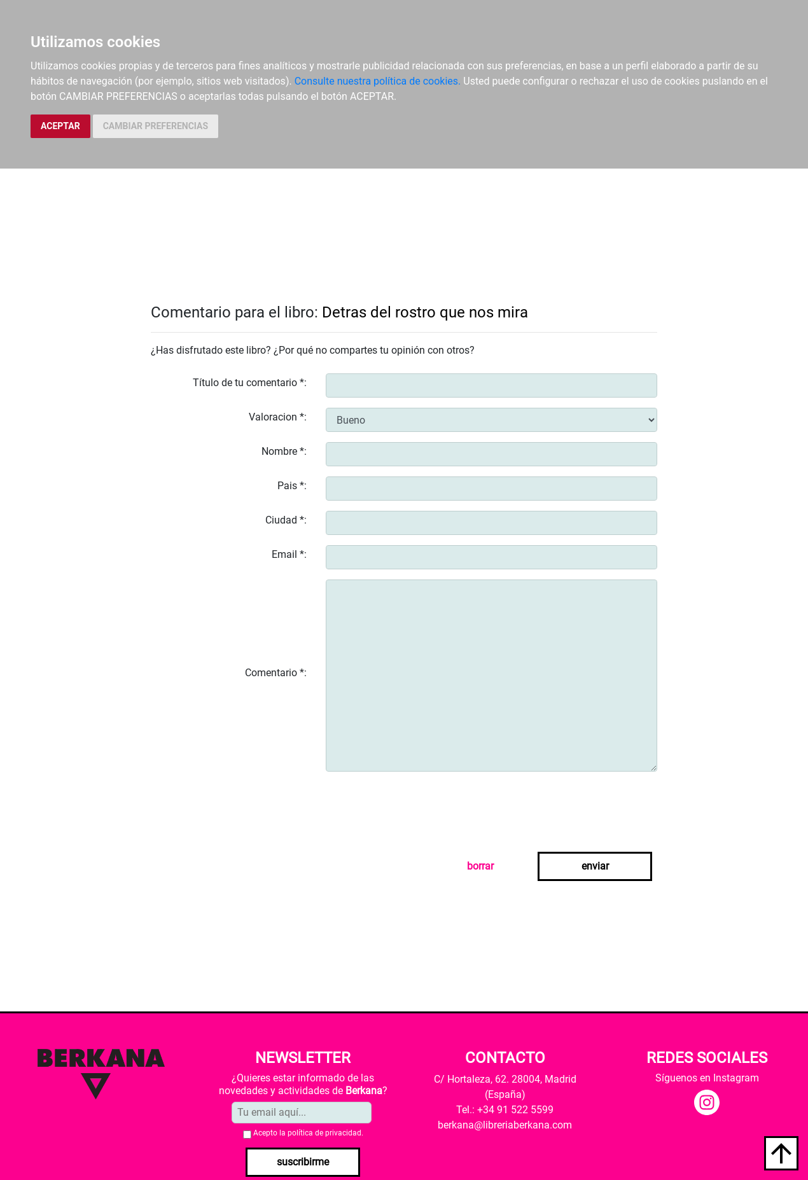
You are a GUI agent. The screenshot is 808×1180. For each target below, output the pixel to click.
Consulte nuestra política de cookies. (378, 81)
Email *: (289, 554)
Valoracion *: (278, 417)
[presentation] (422, 806)
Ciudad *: (286, 520)
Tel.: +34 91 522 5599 (505, 1110)
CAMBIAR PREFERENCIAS (155, 126)
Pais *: (292, 486)
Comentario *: (276, 673)
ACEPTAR (60, 126)
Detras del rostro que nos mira (425, 312)
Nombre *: (284, 451)
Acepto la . (308, 1132)
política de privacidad (324, 1132)
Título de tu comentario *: (250, 383)
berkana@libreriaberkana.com (505, 1125)
